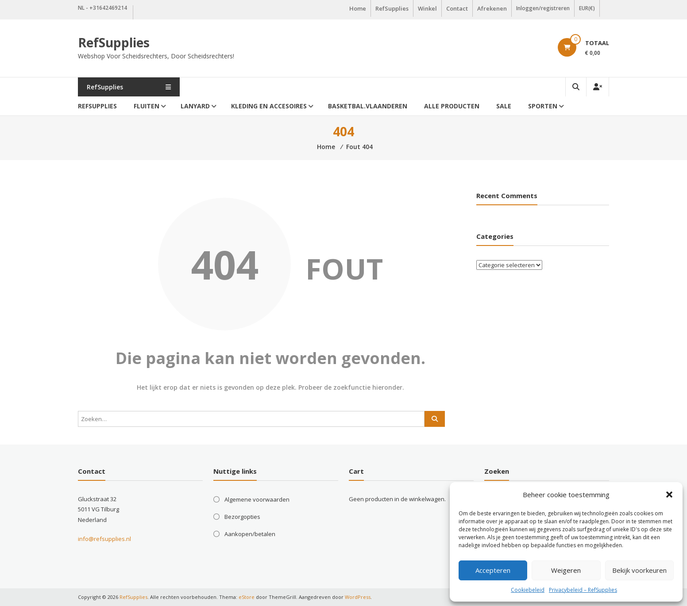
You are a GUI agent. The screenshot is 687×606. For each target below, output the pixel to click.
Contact (457, 8)
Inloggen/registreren (543, 8)
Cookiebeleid (527, 590)
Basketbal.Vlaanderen (367, 106)
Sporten (542, 106)
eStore (247, 597)
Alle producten (451, 106)
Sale (503, 106)
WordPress (358, 597)
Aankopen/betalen (249, 534)
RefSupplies (392, 8)
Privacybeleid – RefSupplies (583, 590)
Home (357, 8)
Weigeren (566, 570)
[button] (669, 494)
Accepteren (492, 570)
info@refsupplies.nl (104, 539)
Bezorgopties (242, 517)
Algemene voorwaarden (256, 499)
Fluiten (146, 106)
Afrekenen (492, 8)
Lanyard (195, 106)
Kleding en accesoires (269, 106)
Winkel (427, 8)
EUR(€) (587, 8)
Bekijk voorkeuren (639, 570)
